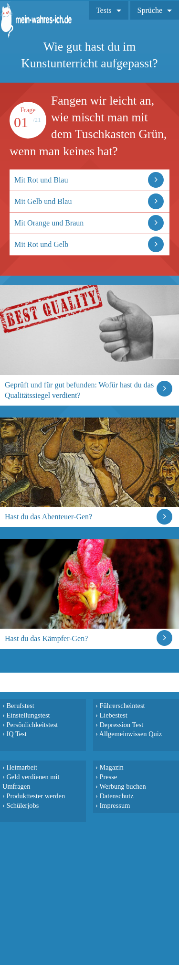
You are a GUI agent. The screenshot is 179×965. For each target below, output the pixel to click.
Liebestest (113, 715)
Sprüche (149, 10)
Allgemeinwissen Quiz (130, 734)
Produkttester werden (35, 796)
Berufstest (20, 705)
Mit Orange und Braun (49, 223)
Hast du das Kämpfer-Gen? (46, 638)
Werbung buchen (122, 786)
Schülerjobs (22, 805)
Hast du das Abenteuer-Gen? (48, 517)
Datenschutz (116, 796)
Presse (108, 777)
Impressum (114, 805)
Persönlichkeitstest (32, 725)
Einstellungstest (28, 715)
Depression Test (121, 725)
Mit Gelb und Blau (43, 201)
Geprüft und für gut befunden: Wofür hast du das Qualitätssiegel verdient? (79, 390)
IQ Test (16, 734)
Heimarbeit (21, 767)
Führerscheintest (122, 705)
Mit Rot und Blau (41, 180)
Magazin (111, 767)
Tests (104, 10)
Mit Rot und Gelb (41, 244)
